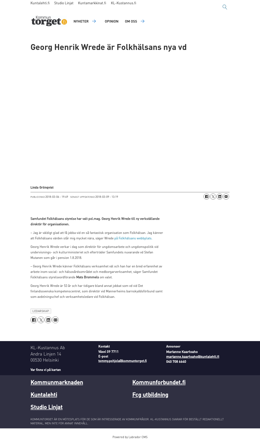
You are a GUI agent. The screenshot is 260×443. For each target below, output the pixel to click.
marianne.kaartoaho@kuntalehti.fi (192, 356)
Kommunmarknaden (56, 382)
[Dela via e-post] (226, 196)
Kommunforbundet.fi (158, 382)
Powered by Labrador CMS (130, 437)
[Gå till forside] (49, 21)
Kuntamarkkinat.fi (92, 3)
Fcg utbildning (150, 394)
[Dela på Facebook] (207, 196)
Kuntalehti (43, 394)
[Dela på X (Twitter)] (213, 196)
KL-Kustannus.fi (123, 3)
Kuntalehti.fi (40, 3)
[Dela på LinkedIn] (220, 196)
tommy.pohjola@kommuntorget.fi (122, 361)
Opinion (111, 21)
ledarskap (40, 311)
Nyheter (81, 21)
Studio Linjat (64, 3)
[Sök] (225, 7)
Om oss (131, 21)
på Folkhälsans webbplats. (133, 238)
